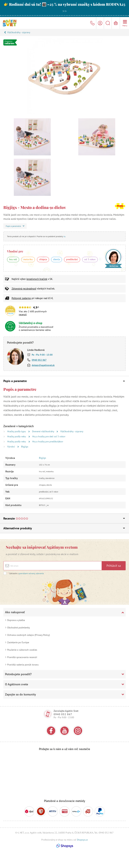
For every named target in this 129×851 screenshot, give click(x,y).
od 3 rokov (90, 259)
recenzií (23, 314)
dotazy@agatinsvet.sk (43, 365)
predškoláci (72, 259)
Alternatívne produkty (64, 528)
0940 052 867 (39, 359)
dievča (56, 259)
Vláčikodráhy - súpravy (18, 32)
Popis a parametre (64, 381)
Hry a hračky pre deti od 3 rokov (48, 436)
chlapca (43, 259)
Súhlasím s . (26, 573)
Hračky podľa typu (17, 431)
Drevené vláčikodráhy (43, 431)
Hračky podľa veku (17, 436)
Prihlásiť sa (113, 566)
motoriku (28, 259)
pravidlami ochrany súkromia (31, 573)
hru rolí (13, 259)
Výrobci (11, 446)
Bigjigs (24, 446)
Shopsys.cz (82, 839)
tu (64, 236)
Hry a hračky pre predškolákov (47, 441)
